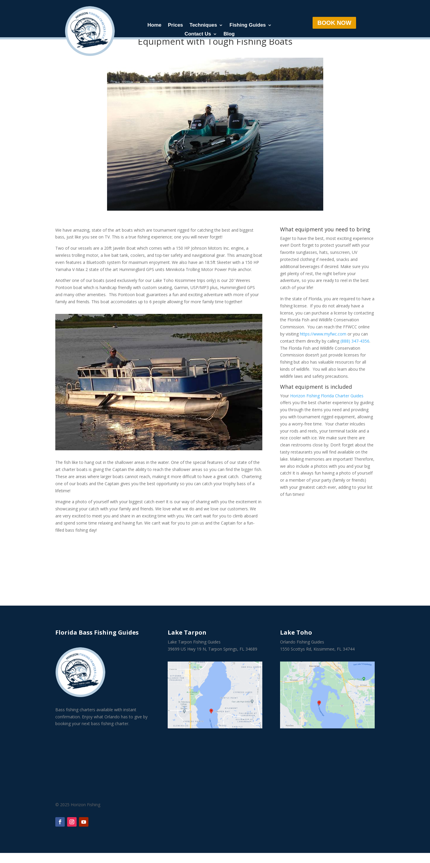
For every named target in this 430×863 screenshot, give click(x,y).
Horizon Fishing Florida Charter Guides (326, 406)
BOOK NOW (334, 23)
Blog (229, 34)
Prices (175, 25)
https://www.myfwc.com (323, 344)
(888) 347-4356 (354, 351)
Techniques (203, 25)
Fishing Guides (247, 25)
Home (154, 25)
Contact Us (198, 34)
